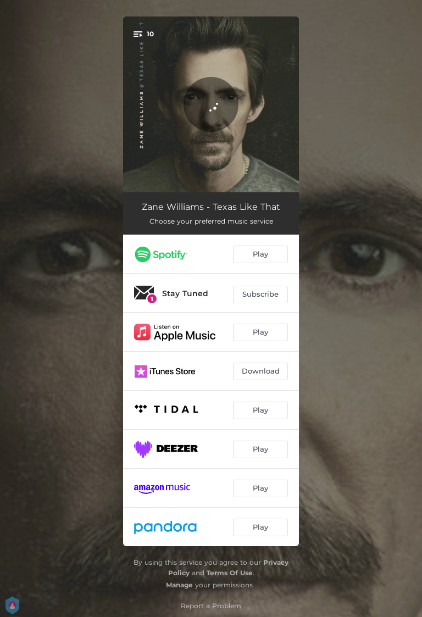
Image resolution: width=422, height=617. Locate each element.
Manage (179, 585)
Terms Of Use (230, 573)
